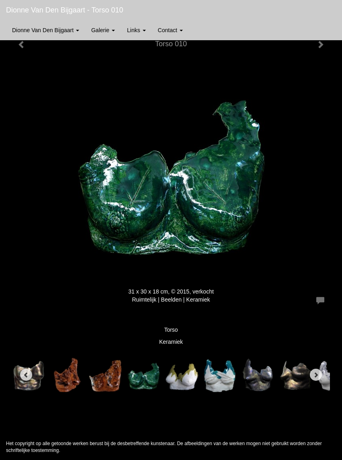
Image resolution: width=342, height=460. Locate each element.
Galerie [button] (103, 30)
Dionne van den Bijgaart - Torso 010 (64, 10)
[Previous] (26, 375)
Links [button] (136, 30)
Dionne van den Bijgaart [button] (45, 30)
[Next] (316, 375)
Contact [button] (170, 30)
